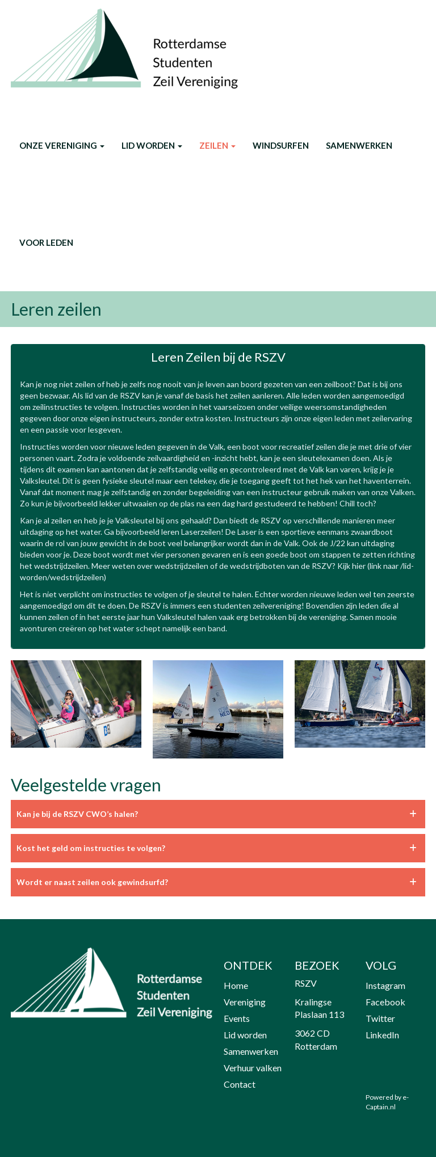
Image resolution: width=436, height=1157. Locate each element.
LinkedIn (382, 1034)
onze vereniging (61, 145)
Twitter (380, 1018)
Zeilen (217, 145)
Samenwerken (359, 145)
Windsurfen (281, 145)
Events (237, 1018)
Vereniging (245, 1001)
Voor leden (46, 242)
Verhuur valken (253, 1067)
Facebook (385, 1001)
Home (236, 985)
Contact (239, 1084)
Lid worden (151, 145)
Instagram (385, 985)
